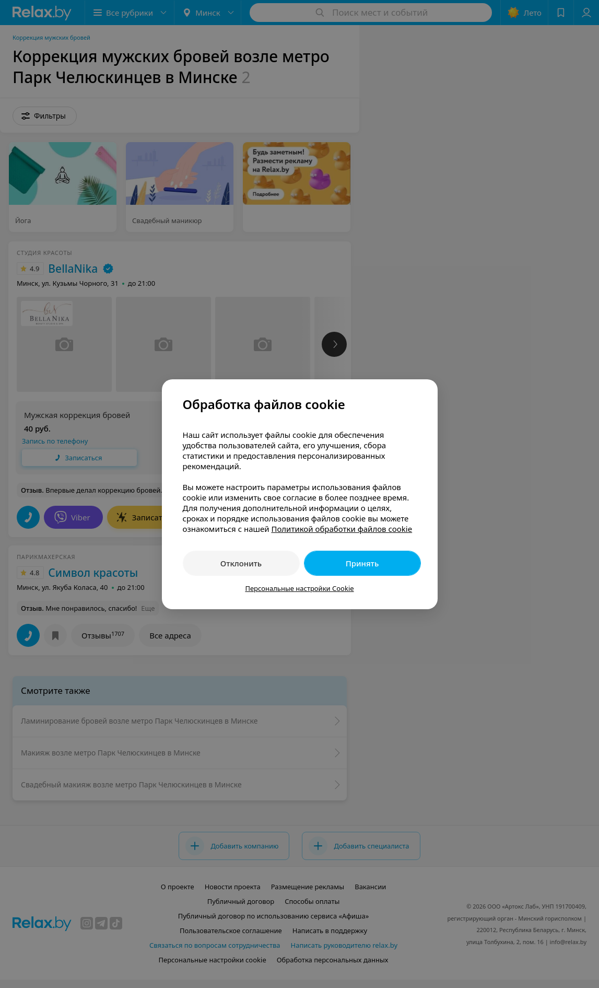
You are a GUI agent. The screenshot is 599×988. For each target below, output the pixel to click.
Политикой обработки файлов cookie (341, 529)
